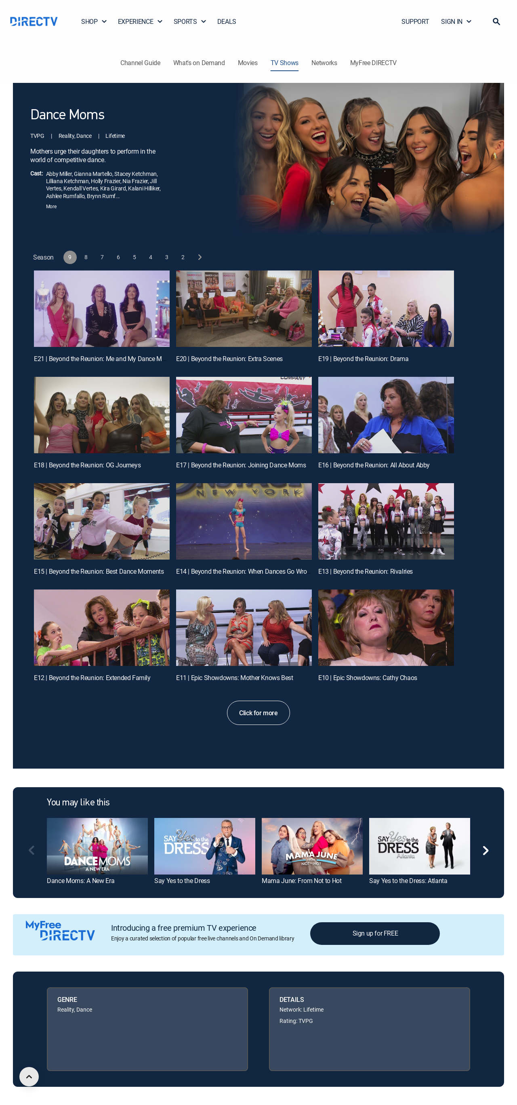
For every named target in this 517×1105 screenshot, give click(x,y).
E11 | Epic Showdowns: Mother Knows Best (234, 677)
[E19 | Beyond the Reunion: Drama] (386, 308)
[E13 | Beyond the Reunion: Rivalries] (386, 521)
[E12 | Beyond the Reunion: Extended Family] (102, 627)
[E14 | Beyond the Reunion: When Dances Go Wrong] (244, 521)
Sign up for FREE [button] (375, 933)
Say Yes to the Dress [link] (182, 880)
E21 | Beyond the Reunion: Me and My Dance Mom (102, 358)
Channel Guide (140, 62)
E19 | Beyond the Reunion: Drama (363, 358)
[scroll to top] (29, 1077)
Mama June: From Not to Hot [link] (302, 880)
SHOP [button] (94, 21)
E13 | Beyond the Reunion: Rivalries (365, 571)
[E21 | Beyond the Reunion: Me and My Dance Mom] (102, 308)
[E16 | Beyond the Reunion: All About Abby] (386, 415)
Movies (248, 62)
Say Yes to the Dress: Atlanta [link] (408, 880)
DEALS (226, 21)
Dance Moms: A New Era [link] (80, 880)
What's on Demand (199, 62)
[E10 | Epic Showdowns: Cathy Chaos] (386, 627)
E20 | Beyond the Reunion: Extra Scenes (229, 358)
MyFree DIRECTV (373, 62)
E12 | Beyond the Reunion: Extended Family (92, 677)
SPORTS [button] (190, 21)
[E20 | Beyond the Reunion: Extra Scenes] (244, 308)
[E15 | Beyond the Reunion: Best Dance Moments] (102, 521)
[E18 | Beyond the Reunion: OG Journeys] (102, 415)
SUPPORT (415, 21)
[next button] (199, 257)
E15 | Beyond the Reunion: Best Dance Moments (99, 571)
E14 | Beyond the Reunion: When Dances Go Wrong (245, 571)
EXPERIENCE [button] (140, 21)
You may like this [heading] (78, 803)
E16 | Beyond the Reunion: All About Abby (374, 465)
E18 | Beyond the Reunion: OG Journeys (87, 465)
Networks (324, 62)
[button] (496, 21)
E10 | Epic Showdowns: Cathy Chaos (367, 677)
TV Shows (284, 62)
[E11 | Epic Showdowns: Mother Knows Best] (244, 627)
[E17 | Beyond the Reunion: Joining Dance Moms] (244, 415)
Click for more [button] (258, 712)
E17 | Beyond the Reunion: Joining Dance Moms (241, 465)
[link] (97, 846)
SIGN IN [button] (456, 21)
